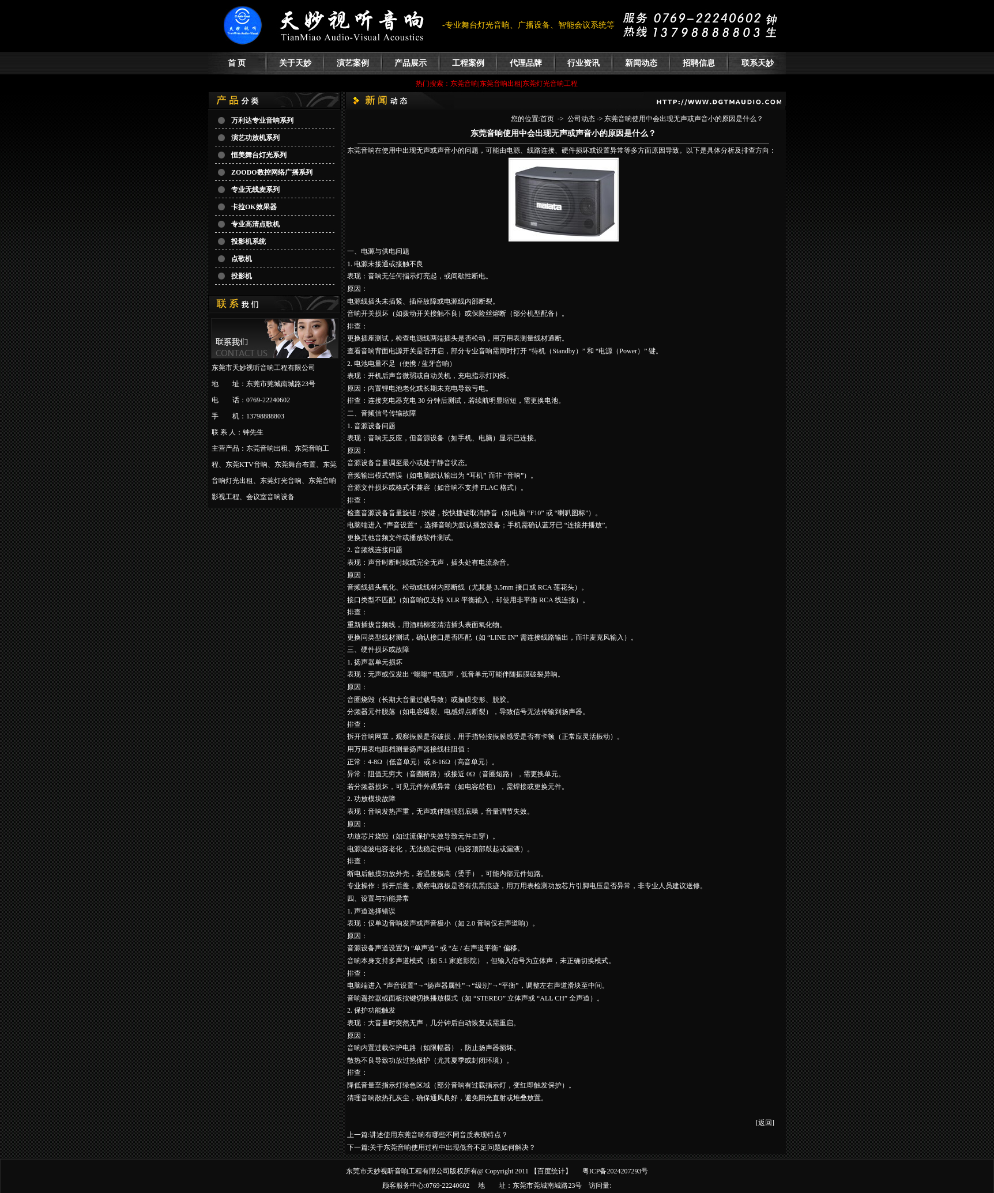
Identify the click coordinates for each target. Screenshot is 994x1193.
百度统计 (551, 1171)
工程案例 (468, 63)
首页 (547, 119)
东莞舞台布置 (295, 464)
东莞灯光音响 (281, 481)
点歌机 (241, 259)
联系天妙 (757, 63)
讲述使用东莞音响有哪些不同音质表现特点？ (439, 1135)
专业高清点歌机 (255, 224)
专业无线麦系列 (255, 190)
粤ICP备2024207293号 (615, 1171)
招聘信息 (699, 63)
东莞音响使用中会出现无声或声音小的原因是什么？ (683, 119)
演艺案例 (353, 63)
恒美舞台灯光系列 (259, 155)
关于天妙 (295, 63)
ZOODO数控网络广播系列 (271, 172)
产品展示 (410, 63)
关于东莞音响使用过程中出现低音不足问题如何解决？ (453, 1147)
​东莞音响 (361, 150)
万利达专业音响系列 (262, 120)
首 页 (237, 63)
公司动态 (581, 119)
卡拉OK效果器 (254, 207)
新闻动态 (641, 63)
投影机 (241, 276)
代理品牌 (526, 63)
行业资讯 (583, 63)
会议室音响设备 (270, 497)
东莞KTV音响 (246, 464)
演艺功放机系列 (255, 138)
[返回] (765, 1123)
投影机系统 (248, 241)
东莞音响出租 (267, 448)
